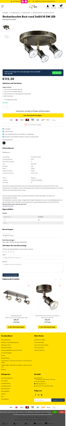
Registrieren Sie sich (58, 400)
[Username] (33, 257)
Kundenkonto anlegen (39, 340)
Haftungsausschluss (6, 345)
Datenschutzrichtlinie (6, 347)
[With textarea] (33, 267)
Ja (54, 412)
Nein (62, 412)
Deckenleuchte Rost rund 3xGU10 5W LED (43, 12)
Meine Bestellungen (39, 342)
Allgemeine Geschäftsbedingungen (10, 342)
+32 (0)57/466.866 (39, 381)
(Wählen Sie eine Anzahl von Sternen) (18, 249)
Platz (2, 396)
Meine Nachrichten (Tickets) (41, 345)
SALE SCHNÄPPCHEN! (7, 378)
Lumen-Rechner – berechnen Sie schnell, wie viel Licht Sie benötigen (16, 361)
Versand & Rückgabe (6, 353)
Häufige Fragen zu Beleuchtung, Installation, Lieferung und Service (16, 366)
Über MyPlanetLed (5, 340)
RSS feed (3, 369)
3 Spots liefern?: (7, 87)
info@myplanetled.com (40, 383)
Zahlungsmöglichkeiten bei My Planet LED (11, 350)
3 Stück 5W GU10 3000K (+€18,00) (13, 89)
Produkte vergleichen (39, 350)
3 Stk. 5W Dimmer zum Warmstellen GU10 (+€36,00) (17, 94)
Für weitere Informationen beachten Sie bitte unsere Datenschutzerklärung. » (33, 414)
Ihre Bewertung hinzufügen (11, 275)
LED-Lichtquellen (5, 391)
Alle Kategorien (5, 399)
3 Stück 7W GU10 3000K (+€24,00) (13, 91)
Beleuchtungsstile (5, 388)
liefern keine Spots (8, 96)
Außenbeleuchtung (6, 386)
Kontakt (3, 355)
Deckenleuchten (26, 12)
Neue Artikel (4, 381)
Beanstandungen (5, 358)
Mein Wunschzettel (39, 347)
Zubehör (3, 394)
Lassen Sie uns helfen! (8, 206)
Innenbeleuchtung (15, 12)
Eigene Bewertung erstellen (9, 19)
